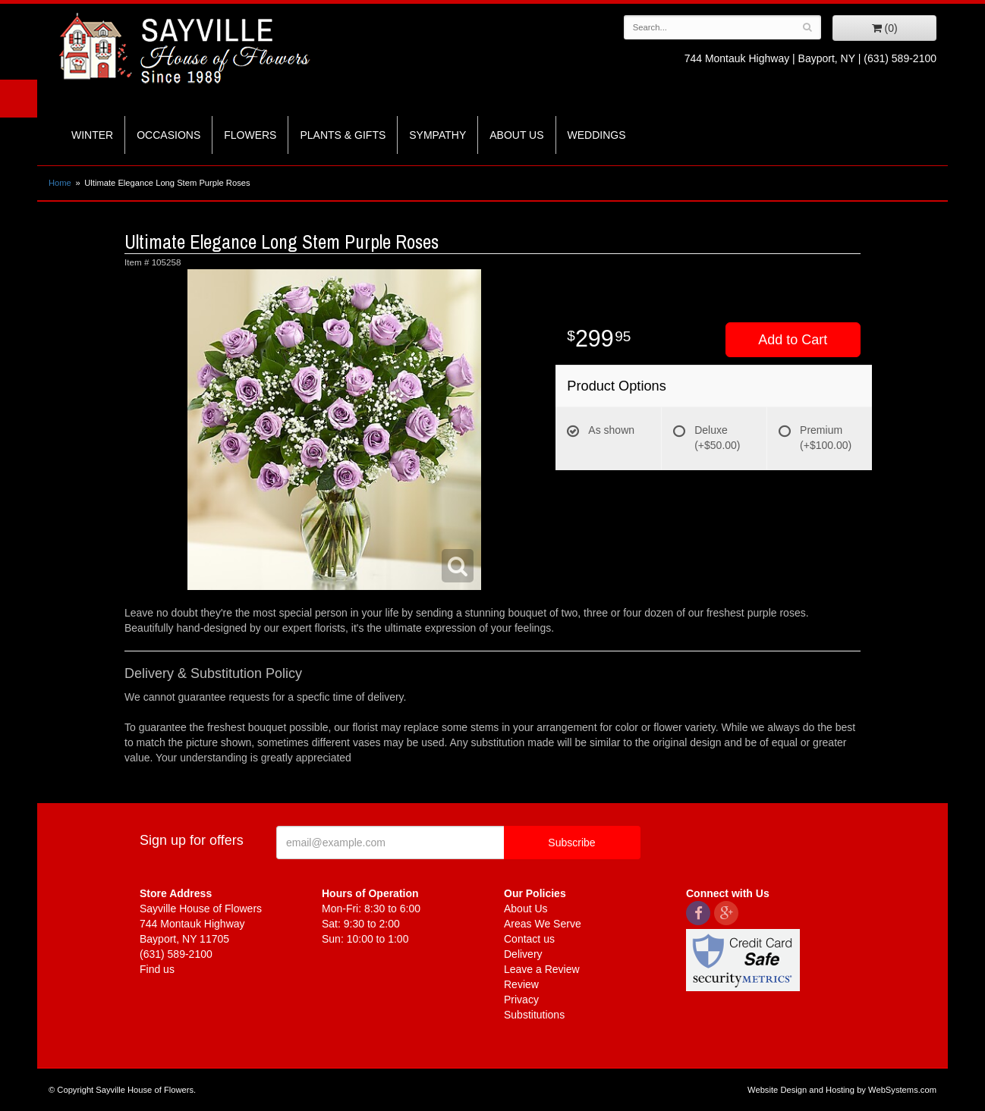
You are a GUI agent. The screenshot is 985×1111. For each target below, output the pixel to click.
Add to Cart (792, 339)
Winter (92, 135)
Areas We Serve (542, 924)
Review (521, 984)
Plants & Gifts (343, 135)
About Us (516, 135)
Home (60, 182)
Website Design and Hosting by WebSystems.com (841, 1089)
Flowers (250, 135)
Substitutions (534, 1015)
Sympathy (437, 135)
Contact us (529, 939)
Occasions (168, 135)
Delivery (523, 954)
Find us (157, 969)
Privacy (521, 999)
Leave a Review (542, 969)
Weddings (597, 135)
